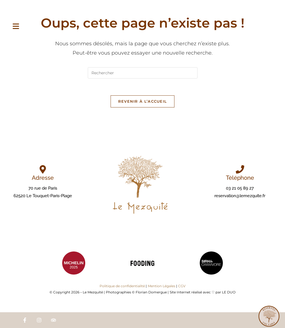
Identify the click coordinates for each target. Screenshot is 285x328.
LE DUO (228, 292)
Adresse (43, 177)
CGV (181, 286)
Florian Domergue (151, 292)
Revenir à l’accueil (142, 101)
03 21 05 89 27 (240, 188)
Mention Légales (161, 286)
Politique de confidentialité (122, 286)
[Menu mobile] (16, 26)
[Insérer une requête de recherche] (143, 72)
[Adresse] (43, 169)
